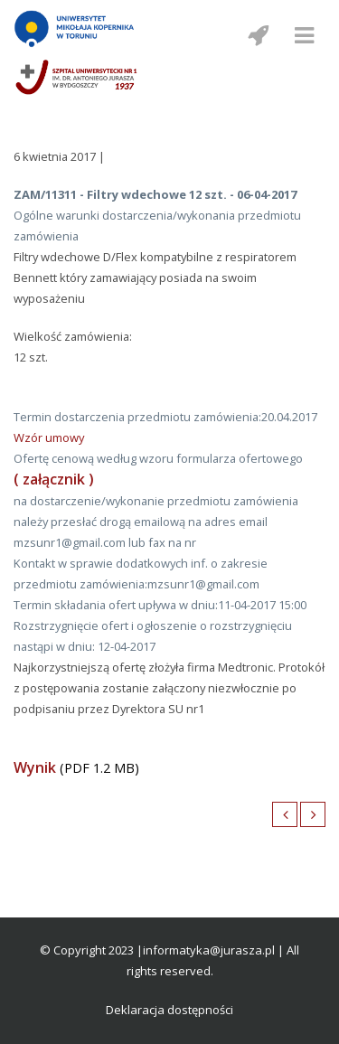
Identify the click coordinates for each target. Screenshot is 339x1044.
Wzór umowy (49, 437)
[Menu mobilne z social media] (257, 35)
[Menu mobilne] (303, 35)
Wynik (35, 767)
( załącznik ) (54, 479)
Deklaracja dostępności (169, 1010)
